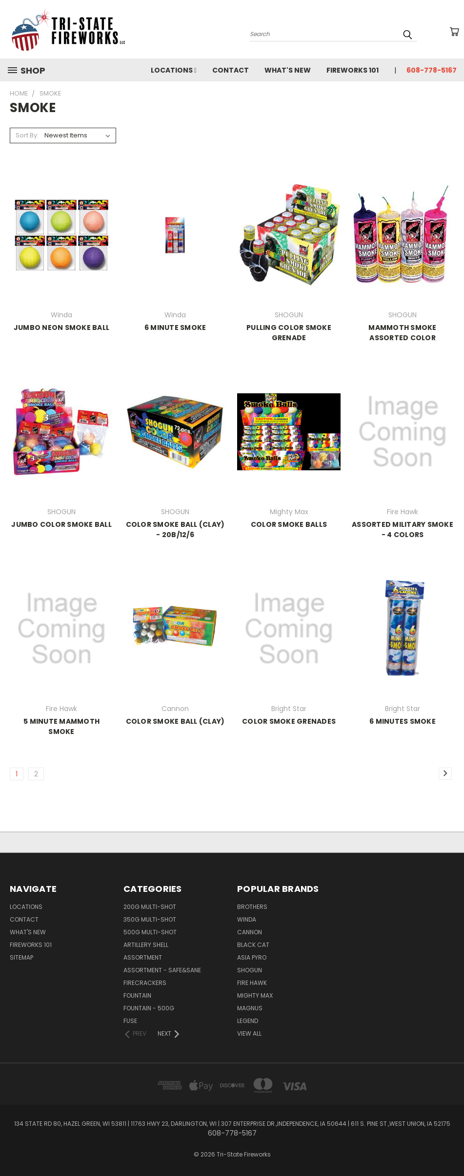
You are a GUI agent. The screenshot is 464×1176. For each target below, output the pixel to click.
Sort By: (27, 135)
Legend (247, 1021)
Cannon (249, 932)
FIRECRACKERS (144, 983)
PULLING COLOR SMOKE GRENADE (288, 333)
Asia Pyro (251, 957)
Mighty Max (255, 995)
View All (249, 1033)
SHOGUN (249, 970)
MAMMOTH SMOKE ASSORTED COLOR (402, 333)
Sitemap (21, 957)
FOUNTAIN (137, 995)
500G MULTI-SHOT (150, 932)
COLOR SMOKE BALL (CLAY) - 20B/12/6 (175, 530)
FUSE (130, 1021)
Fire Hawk (252, 983)
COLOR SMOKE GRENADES (289, 721)
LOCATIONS (174, 70)
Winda (246, 919)
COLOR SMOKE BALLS (289, 524)
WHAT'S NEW (287, 70)
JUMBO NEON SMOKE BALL (61, 327)
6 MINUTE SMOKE (175, 327)
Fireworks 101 (352, 70)
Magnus (249, 1008)
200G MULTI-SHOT (149, 907)
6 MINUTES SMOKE (402, 721)
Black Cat (253, 945)
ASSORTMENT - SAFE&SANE (162, 970)
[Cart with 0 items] (454, 32)
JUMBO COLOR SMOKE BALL (61, 524)
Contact (230, 70)
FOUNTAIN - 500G (148, 1008)
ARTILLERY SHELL (145, 945)
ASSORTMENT (142, 957)
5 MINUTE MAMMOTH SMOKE (61, 726)
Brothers (252, 907)
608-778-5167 (431, 70)
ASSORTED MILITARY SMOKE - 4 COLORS (402, 530)
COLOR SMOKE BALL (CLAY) (175, 721)
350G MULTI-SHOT (149, 919)
